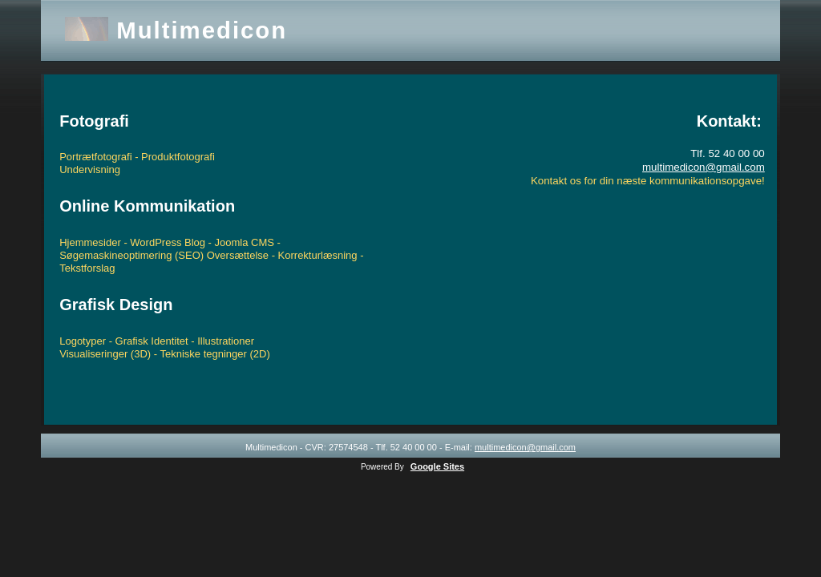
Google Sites (437, 466)
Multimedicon (201, 30)
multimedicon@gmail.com (703, 167)
